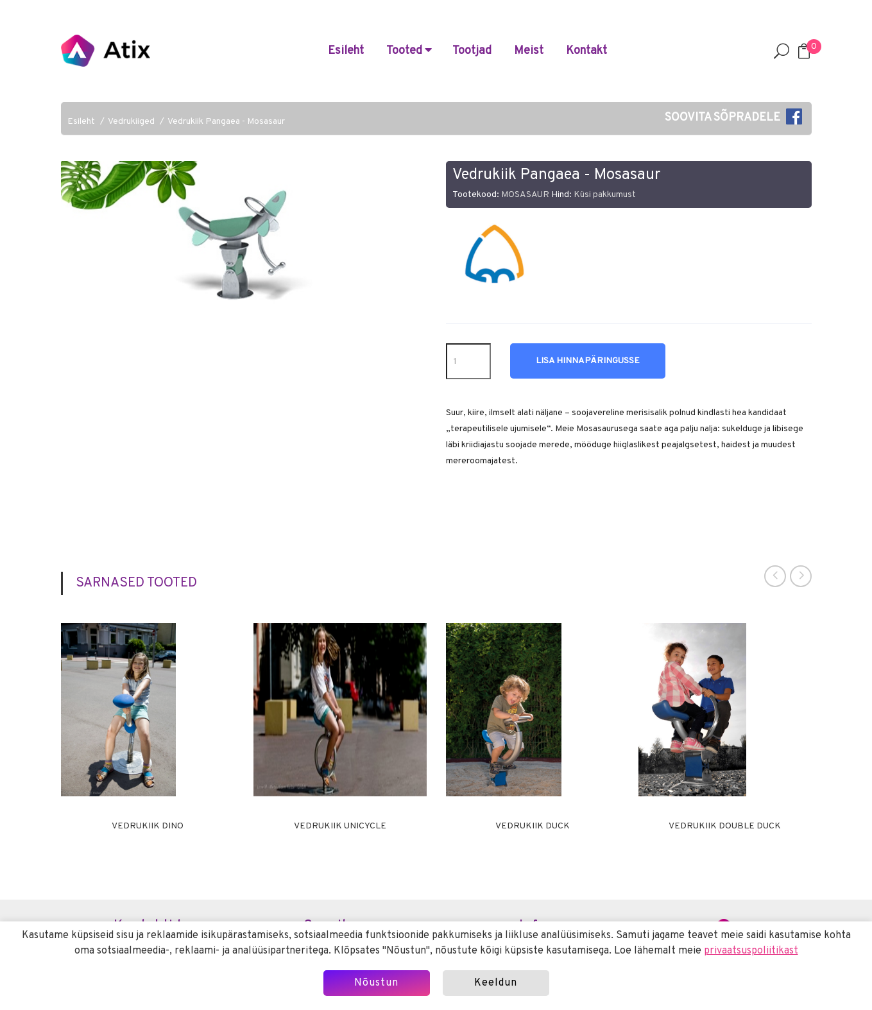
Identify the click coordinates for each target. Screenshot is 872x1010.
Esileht (346, 51)
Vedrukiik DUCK (532, 826)
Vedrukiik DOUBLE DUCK (725, 826)
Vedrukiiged (131, 121)
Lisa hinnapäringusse (588, 360)
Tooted (409, 51)
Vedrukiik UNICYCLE (340, 826)
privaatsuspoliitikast (751, 951)
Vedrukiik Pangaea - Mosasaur (226, 121)
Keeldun (495, 983)
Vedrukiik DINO (148, 826)
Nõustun (376, 983)
